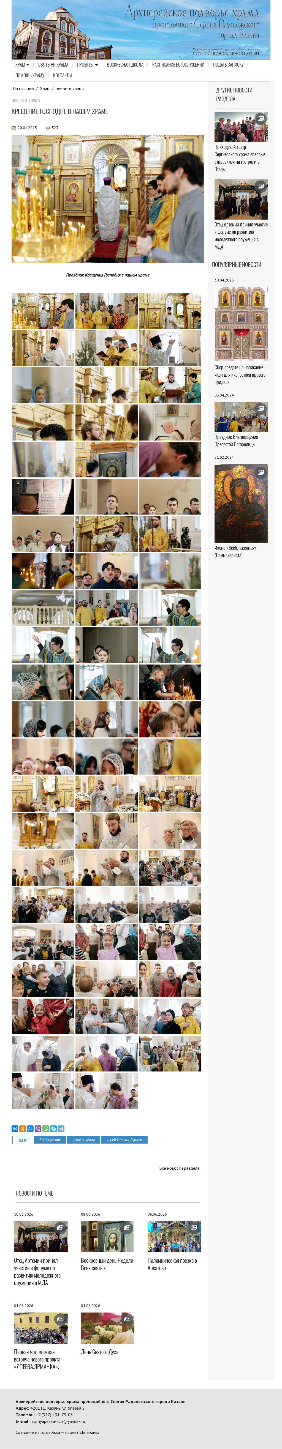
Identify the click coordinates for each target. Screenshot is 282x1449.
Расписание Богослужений (178, 65)
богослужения (50, 1139)
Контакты (62, 75)
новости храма (70, 88)
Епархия (89, 1432)
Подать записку (228, 65)
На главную (23, 88)
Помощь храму (29, 75)
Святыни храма (53, 65)
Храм (22, 65)
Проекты (87, 65)
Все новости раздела (179, 1168)
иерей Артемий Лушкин (126, 1139)
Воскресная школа (125, 65)
